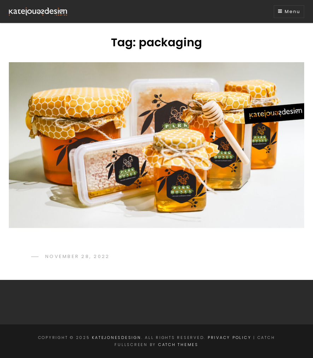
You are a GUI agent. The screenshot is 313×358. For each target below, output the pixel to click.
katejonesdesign (116, 337)
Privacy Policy (230, 337)
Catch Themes (178, 344)
